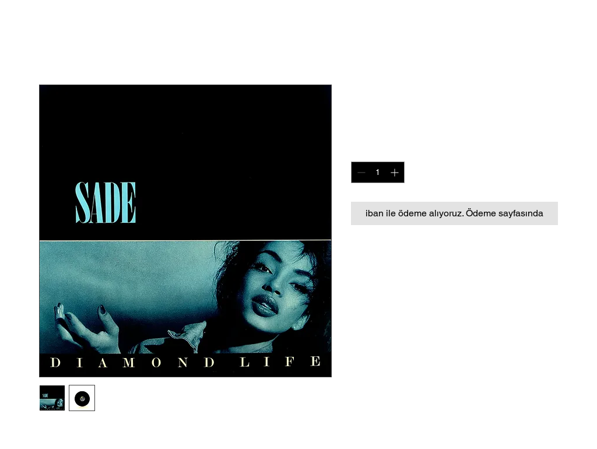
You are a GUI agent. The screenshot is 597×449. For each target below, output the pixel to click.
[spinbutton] (377, 172)
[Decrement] (360, 172)
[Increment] (395, 172)
